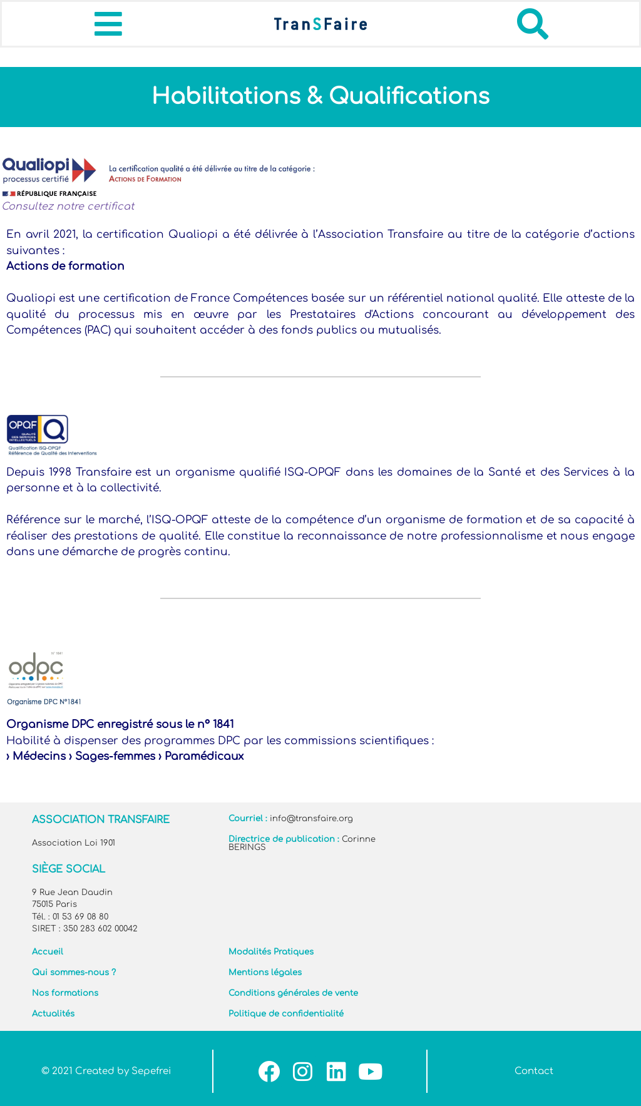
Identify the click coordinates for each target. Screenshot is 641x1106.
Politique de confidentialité (286, 1014)
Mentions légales (265, 972)
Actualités (53, 1014)
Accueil (47, 952)
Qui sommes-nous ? (74, 972)
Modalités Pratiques (271, 952)
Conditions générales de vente (293, 993)
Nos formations (65, 993)
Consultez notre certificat (67, 206)
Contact (534, 1071)
